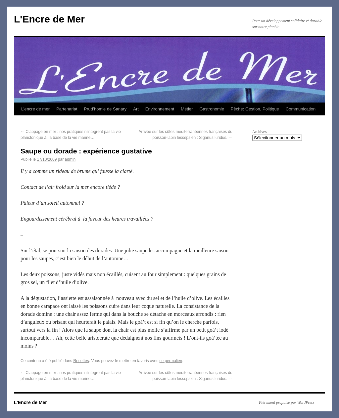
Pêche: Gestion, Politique (255, 108)
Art (136, 108)
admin (70, 159)
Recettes (81, 360)
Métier (187, 108)
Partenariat (66, 108)
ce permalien (171, 360)
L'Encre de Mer (49, 19)
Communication (300, 108)
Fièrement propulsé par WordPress (286, 402)
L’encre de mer (35, 108)
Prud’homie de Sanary (105, 108)
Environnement (159, 108)
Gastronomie (211, 108)
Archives (259, 131)
